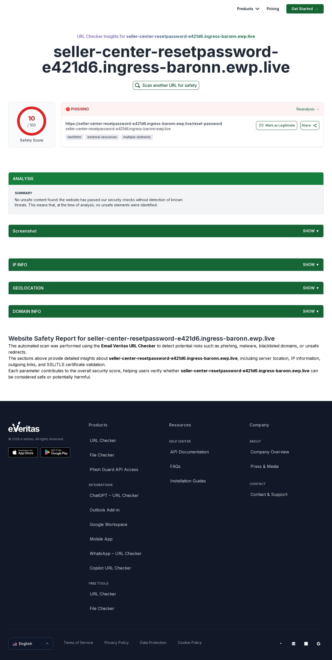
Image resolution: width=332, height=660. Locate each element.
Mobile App (101, 539)
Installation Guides (188, 480)
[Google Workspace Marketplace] (318, 643)
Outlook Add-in (105, 509)
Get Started (305, 8)
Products (248, 8)
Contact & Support (269, 494)
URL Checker (103, 440)
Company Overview (270, 451)
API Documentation (189, 451)
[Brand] (39, 427)
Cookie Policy (190, 642)
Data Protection (153, 642)
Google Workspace (108, 524)
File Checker (102, 455)
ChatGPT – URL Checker (114, 495)
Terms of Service (78, 642)
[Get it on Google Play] (55, 452)
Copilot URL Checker (110, 568)
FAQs (175, 466)
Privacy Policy (117, 642)
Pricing (273, 8)
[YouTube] (281, 643)
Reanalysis (307, 109)
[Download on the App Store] (23, 452)
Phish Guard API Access (114, 469)
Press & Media (265, 466)
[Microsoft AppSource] (306, 643)
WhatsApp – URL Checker (116, 553)
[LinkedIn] (293, 643)
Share (309, 125)
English (31, 643)
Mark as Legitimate (276, 125)
